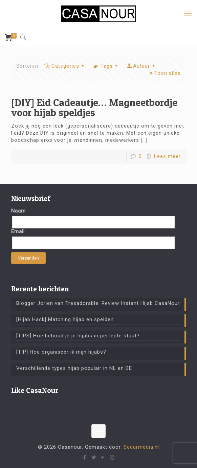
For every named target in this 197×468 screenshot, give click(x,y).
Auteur (141, 66)
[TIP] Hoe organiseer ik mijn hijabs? (61, 352)
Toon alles (164, 73)
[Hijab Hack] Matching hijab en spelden (65, 319)
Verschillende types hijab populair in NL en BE (74, 368)
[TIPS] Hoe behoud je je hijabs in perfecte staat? (78, 336)
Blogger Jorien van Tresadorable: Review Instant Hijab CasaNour (98, 303)
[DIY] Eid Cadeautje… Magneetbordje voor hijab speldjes (94, 107)
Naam (18, 211)
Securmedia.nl (141, 447)
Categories (64, 66)
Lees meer (167, 156)
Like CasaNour (34, 390)
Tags (106, 66)
